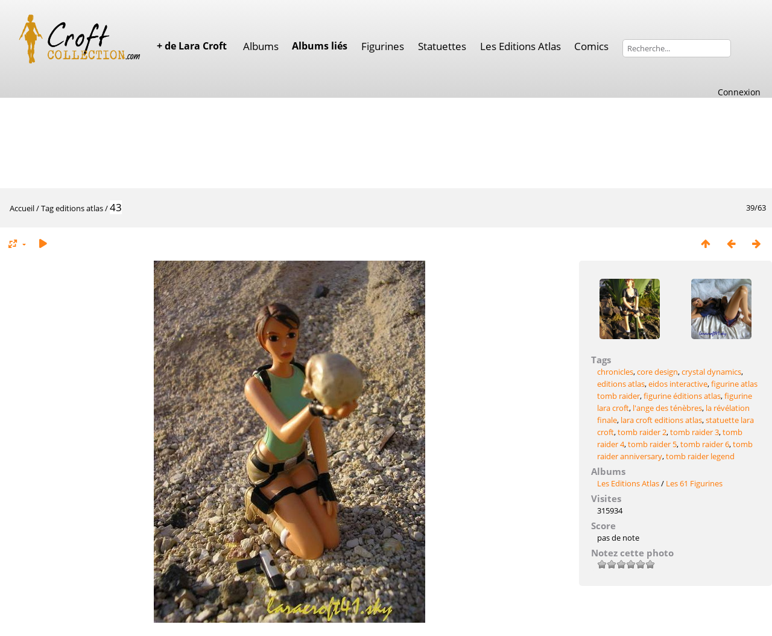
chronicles (615, 371)
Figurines (382, 46)
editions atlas (79, 208)
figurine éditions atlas (682, 395)
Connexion (739, 92)
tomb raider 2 (642, 432)
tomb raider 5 (652, 444)
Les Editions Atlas (520, 46)
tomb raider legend (700, 456)
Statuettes (442, 46)
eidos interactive (677, 383)
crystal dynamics (711, 371)
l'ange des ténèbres (667, 407)
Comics (591, 46)
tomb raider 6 (704, 444)
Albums (261, 46)
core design (657, 371)
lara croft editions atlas (661, 420)
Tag (47, 208)
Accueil (22, 208)
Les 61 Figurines (694, 483)
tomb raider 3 (694, 432)
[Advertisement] (386, 142)
